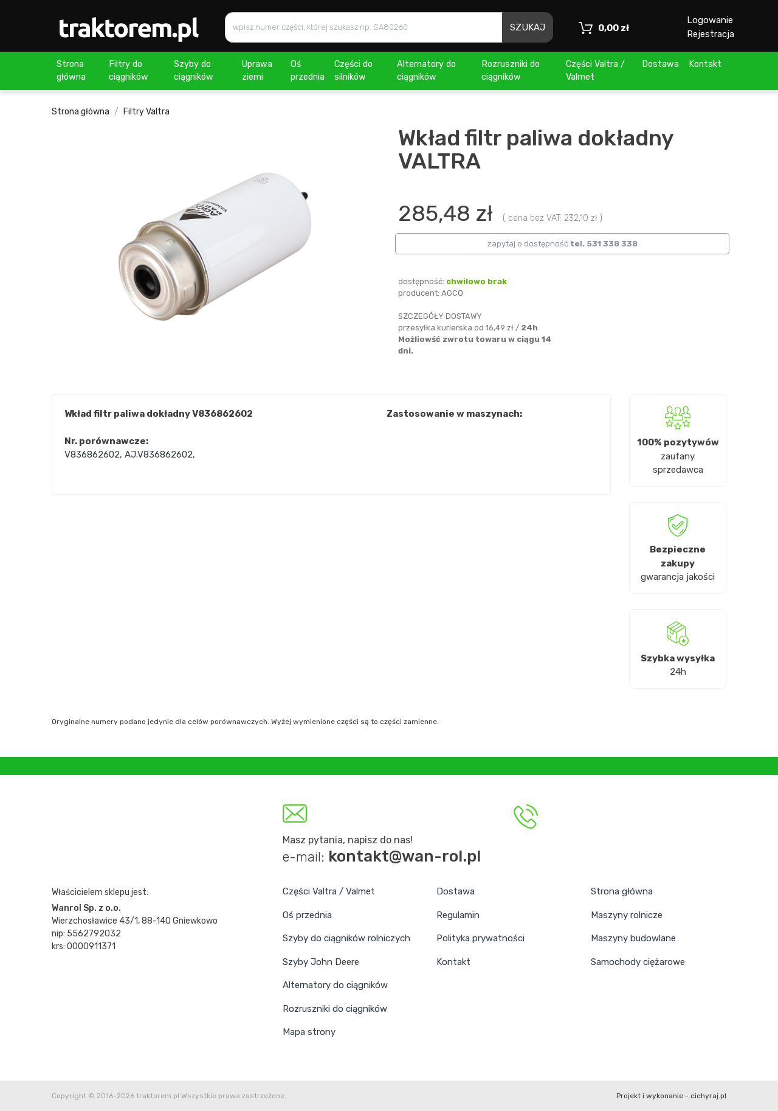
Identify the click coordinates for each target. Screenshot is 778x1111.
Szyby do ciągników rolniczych (346, 938)
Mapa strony (309, 1031)
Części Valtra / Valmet (595, 71)
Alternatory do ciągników (426, 71)
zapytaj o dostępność (562, 243)
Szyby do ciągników (193, 71)
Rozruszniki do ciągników (510, 71)
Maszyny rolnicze (627, 915)
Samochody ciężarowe (638, 961)
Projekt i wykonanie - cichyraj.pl (671, 1096)
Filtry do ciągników (128, 71)
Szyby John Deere (321, 961)
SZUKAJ (527, 27)
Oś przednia (308, 71)
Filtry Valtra (146, 111)
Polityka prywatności (480, 938)
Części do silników (353, 71)
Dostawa (660, 64)
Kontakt (705, 64)
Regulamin (458, 915)
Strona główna (71, 71)
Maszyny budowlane (633, 938)
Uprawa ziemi (257, 71)
